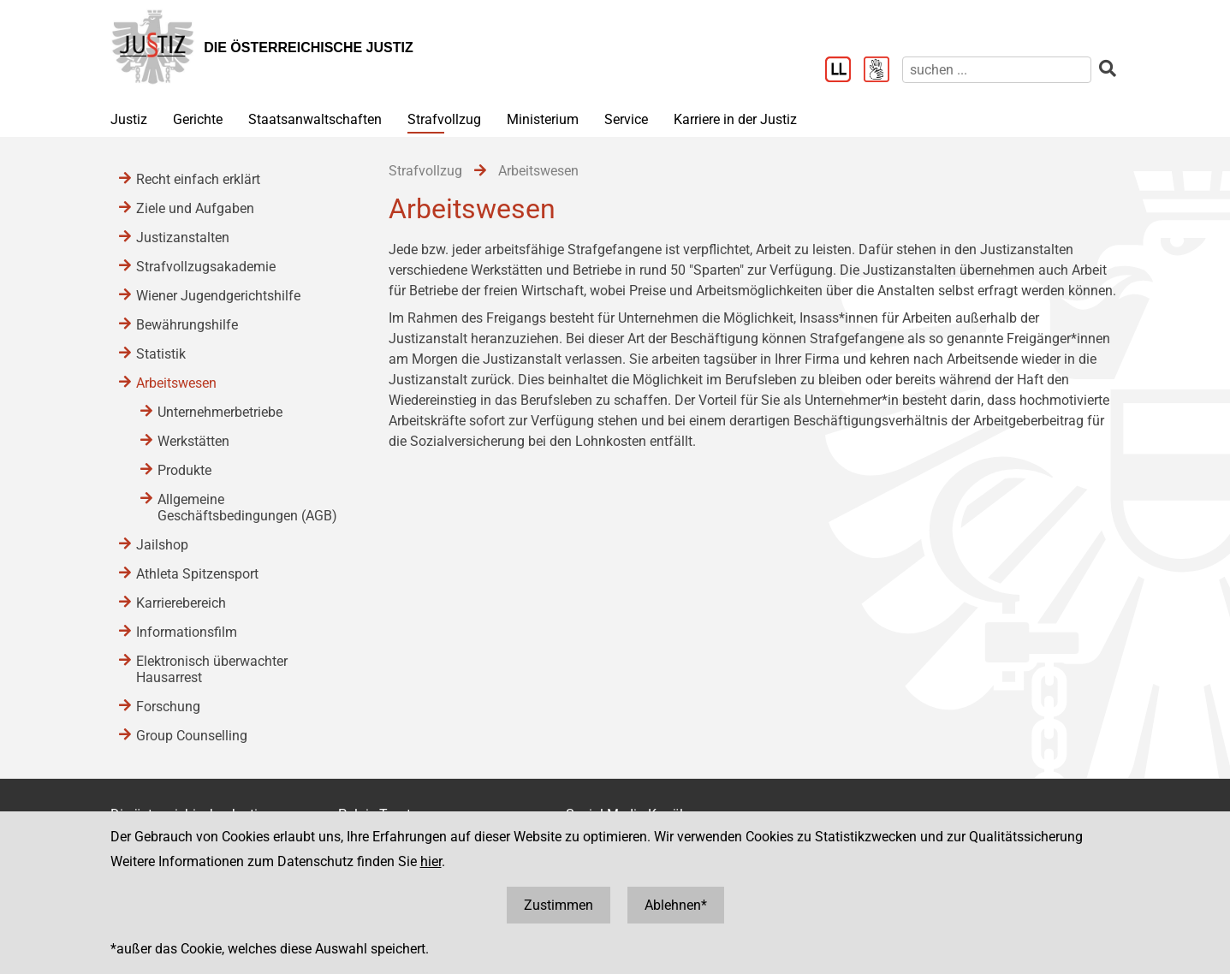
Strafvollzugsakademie (206, 266)
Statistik (161, 354)
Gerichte (198, 119)
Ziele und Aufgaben (195, 208)
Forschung (168, 706)
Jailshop (162, 545)
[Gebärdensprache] (883, 71)
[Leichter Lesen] (844, 71)
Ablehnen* (676, 905)
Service (626, 119)
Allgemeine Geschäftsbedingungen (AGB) (247, 507)
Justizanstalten (182, 237)
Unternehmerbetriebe (219, 412)
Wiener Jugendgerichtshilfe (218, 296)
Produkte (184, 470)
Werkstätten (193, 441)
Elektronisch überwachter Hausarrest (212, 669)
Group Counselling (191, 736)
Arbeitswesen (176, 383)
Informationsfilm (186, 632)
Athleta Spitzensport (197, 574)
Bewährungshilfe (187, 325)
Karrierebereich (181, 603)
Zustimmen (558, 905)
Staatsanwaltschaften (315, 119)
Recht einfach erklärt (198, 179)
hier (431, 861)
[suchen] (996, 69)
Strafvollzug (444, 119)
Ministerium (543, 119)
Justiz (128, 119)
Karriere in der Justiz (735, 119)
